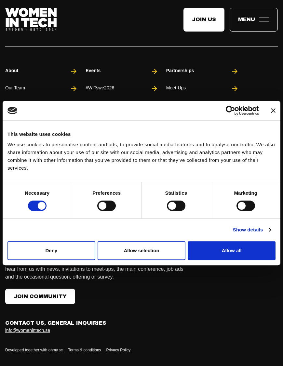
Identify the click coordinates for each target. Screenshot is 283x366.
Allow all (232, 250)
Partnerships (202, 71)
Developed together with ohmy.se (34, 350)
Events (122, 71)
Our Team (41, 89)
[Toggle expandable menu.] (254, 20)
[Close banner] (273, 110)
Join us (204, 19)
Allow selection (141, 250)
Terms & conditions (84, 350)
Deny (51, 250)
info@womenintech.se (27, 330)
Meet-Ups (202, 89)
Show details (248, 229)
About (41, 71)
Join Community (40, 296)
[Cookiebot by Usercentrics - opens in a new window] (230, 110)
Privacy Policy (118, 350)
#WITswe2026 (122, 89)
